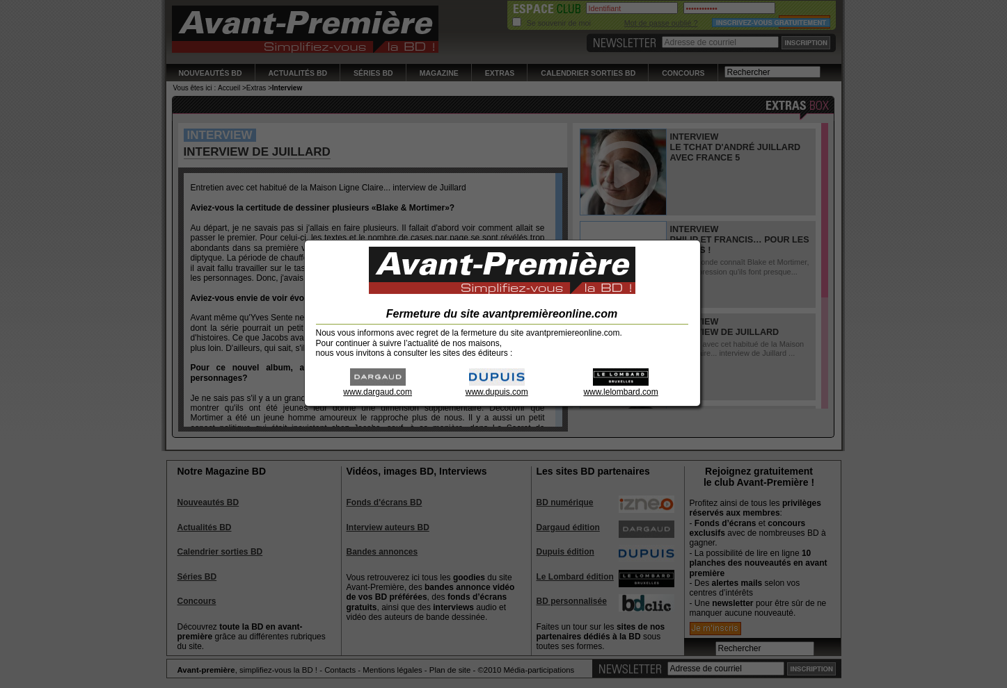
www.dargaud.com (377, 387)
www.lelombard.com (620, 387)
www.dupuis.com (497, 387)
